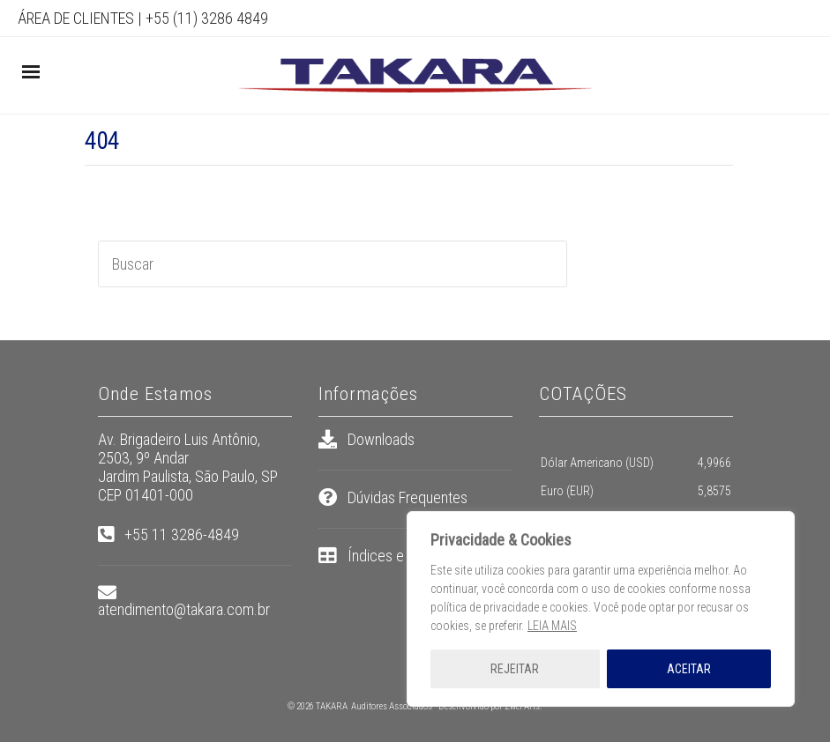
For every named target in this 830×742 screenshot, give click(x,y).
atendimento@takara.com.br (184, 609)
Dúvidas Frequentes (407, 497)
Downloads (381, 439)
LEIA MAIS (552, 626)
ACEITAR (689, 669)
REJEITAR (514, 669)
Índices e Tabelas (401, 555)
